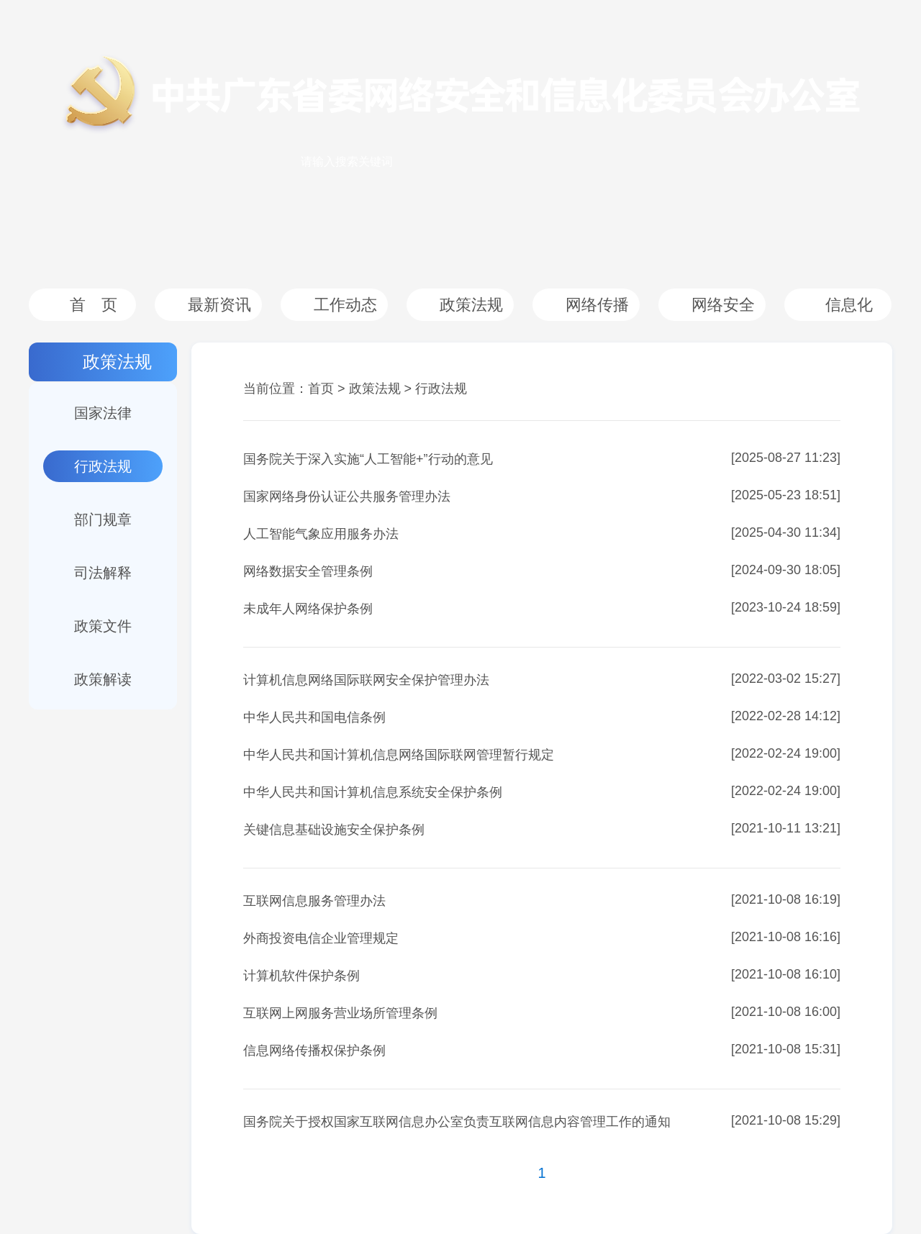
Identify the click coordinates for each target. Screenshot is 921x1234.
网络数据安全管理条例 (308, 571)
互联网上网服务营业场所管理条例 (340, 1013)
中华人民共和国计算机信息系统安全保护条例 (372, 792)
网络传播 (597, 305)
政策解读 (103, 679)
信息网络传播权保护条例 (314, 1050)
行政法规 (103, 466)
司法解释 (103, 573)
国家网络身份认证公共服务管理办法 (346, 496)
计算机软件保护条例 (301, 975)
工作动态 (345, 305)
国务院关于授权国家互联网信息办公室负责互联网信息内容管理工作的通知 (457, 1122)
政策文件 (103, 626)
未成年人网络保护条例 (308, 609)
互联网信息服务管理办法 (314, 901)
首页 (321, 388)
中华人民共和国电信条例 (314, 717)
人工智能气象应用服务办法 (321, 534)
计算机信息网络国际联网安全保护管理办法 (366, 680)
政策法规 (471, 305)
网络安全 (723, 305)
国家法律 (103, 413)
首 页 (93, 305)
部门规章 (103, 519)
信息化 (849, 305)
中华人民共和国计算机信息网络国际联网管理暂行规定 (398, 755)
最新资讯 (219, 305)
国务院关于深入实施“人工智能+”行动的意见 (368, 459)
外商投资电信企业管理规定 (321, 938)
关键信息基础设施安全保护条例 (334, 829)
